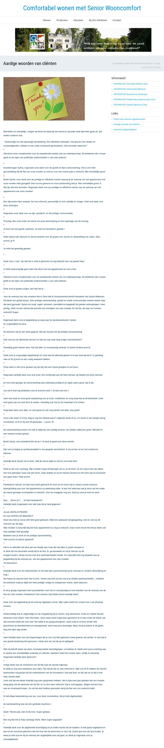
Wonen (47, 20)
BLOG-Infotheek (98, 20)
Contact (117, 20)
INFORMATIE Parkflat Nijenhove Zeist (130, 105)
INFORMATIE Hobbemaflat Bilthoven (130, 89)
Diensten (78, 20)
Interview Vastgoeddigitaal (125, 129)
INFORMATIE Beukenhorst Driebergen (131, 94)
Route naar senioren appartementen (129, 119)
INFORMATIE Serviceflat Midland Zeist (131, 84)
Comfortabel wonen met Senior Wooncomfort (82, 8)
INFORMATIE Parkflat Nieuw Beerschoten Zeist (134, 99)
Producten (62, 20)
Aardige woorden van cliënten (127, 124)
